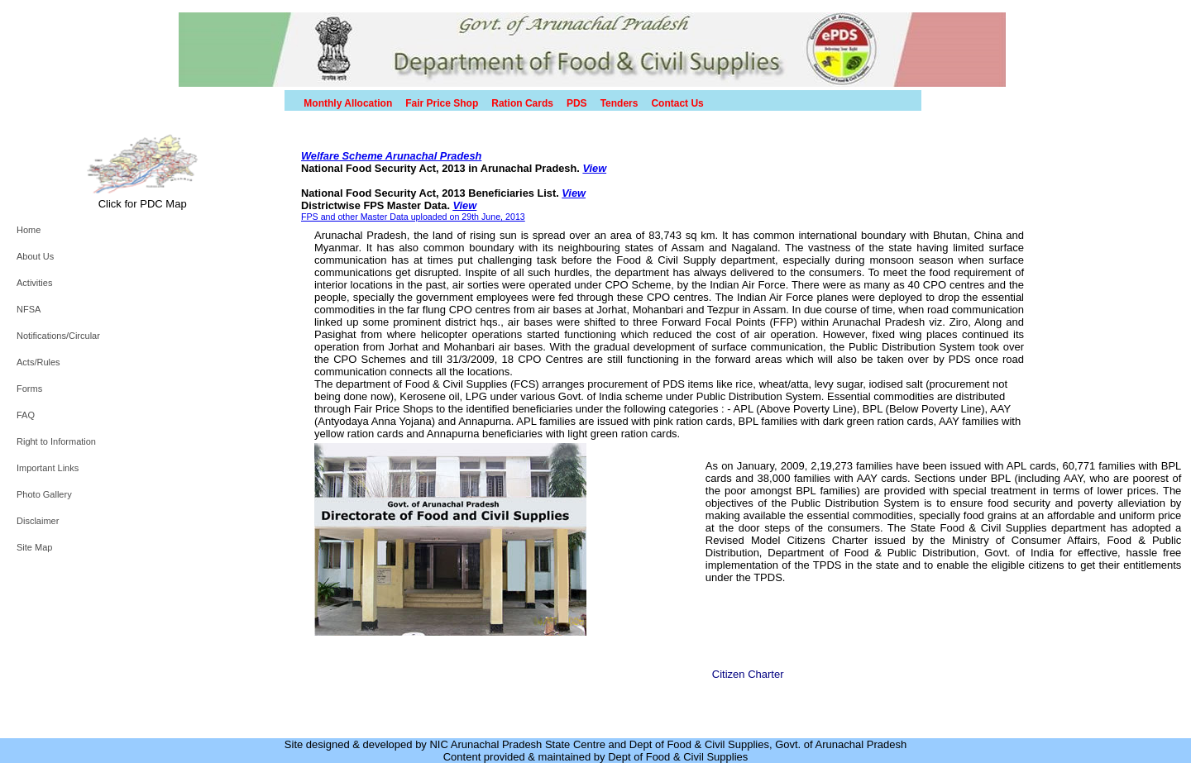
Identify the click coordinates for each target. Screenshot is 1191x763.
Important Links (48, 468)
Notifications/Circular (58, 336)
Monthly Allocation (348, 103)
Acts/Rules (38, 362)
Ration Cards (522, 103)
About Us (35, 256)
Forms (29, 388)
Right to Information (56, 441)
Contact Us (677, 103)
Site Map (34, 547)
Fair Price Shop (441, 103)
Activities (34, 283)
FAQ (26, 415)
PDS (577, 103)
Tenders (619, 103)
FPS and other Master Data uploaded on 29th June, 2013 (413, 217)
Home (29, 230)
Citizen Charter (748, 674)
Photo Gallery (44, 494)
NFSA (29, 309)
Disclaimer (38, 521)
